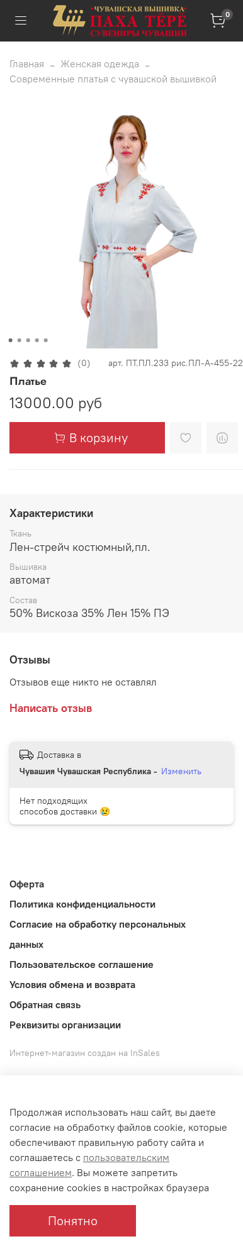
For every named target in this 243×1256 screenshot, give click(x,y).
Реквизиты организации (65, 1024)
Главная (26, 63)
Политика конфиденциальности (82, 904)
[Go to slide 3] (28, 340)
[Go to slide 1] (11, 340)
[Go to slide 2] (19, 340)
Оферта (26, 883)
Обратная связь (45, 1004)
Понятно (73, 1220)
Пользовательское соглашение (81, 964)
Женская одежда (99, 63)
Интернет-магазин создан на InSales (84, 1053)
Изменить (181, 771)
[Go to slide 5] (46, 340)
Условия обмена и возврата (72, 984)
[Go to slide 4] (37, 340)
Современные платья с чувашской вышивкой (113, 78)
